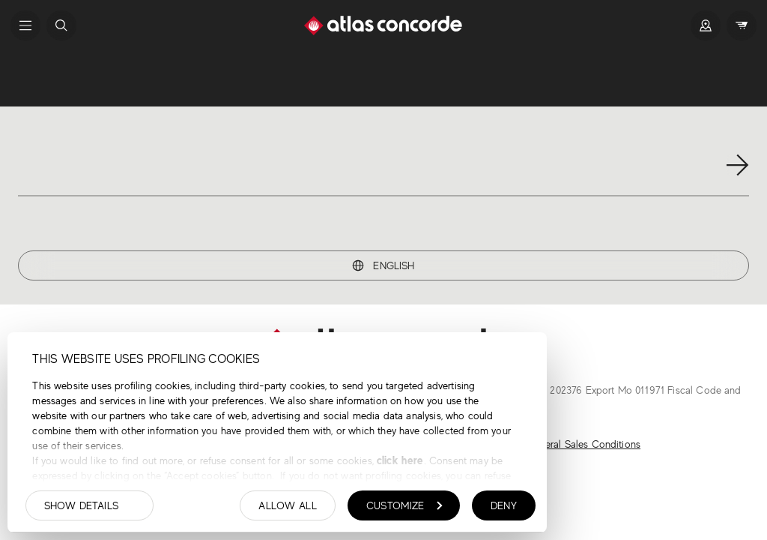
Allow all (287, 506)
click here (399, 460)
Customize (404, 506)
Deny (504, 506)
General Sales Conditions (583, 444)
